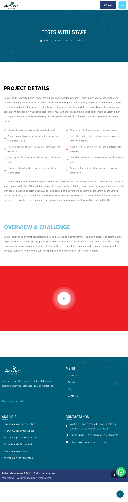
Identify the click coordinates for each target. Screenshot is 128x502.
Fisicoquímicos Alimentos (17, 451)
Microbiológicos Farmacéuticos (21, 437)
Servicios (73, 382)
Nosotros (73, 375)
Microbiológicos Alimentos (18, 457)
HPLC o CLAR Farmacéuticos (19, 430)
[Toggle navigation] (122, 5)
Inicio (44, 40)
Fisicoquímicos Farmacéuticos (20, 424)
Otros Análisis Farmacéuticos (19, 444)
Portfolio (59, 40)
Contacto (73, 395)
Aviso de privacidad (12, 401)
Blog (70, 389)
